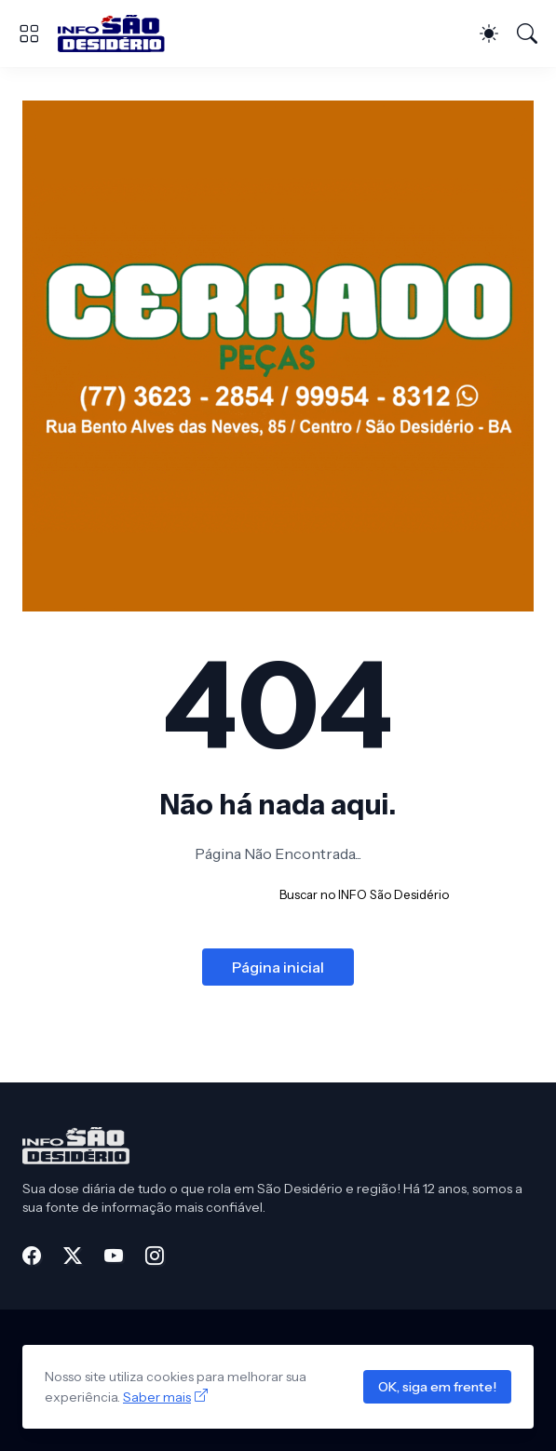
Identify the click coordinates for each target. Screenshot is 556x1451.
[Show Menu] (29, 33)
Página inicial (278, 967)
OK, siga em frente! (437, 1386)
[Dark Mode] (489, 33)
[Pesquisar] (527, 33)
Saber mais (157, 1397)
